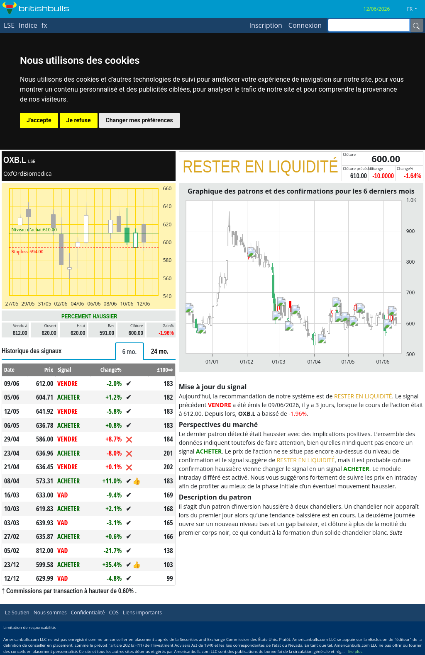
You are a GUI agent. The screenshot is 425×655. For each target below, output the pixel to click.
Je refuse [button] (78, 120)
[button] (415, 9)
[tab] (129, 351)
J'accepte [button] (39, 120)
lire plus (355, 651)
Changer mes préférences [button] (139, 120)
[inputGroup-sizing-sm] (369, 25)
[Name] (416, 25)
